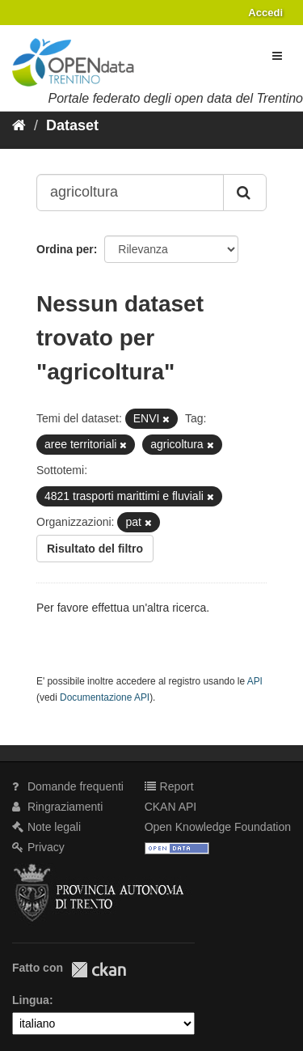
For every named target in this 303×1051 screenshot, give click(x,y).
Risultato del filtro (95, 548)
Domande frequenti (68, 786)
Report (169, 786)
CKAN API (171, 806)
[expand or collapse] (277, 56)
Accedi (265, 12)
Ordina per (65, 249)
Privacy (38, 847)
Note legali (46, 826)
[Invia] (245, 192)
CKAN (98, 969)
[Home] (19, 125)
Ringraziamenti (57, 806)
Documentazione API (104, 697)
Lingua (30, 1000)
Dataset (72, 125)
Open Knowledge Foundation (218, 826)
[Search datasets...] (130, 192)
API (255, 681)
